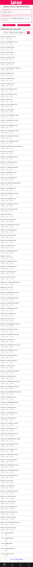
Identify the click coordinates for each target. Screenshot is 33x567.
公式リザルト (21, 18)
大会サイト (9, 25)
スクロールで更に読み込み (16, 559)
